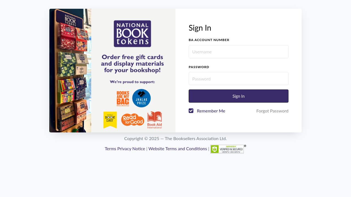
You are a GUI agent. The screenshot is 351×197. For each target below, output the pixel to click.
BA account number (209, 40)
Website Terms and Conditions (177, 148)
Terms (110, 148)
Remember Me (211, 110)
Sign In (239, 96)
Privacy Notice (131, 148)
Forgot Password (272, 110)
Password (199, 67)
